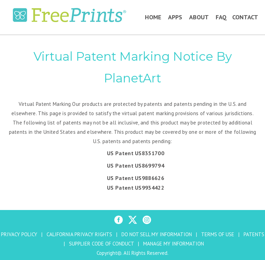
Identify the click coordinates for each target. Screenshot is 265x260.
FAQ (221, 17)
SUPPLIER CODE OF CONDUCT (101, 243)
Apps (175, 17)
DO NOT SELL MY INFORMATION (156, 234)
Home (153, 17)
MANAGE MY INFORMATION (173, 243)
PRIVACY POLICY (19, 234)
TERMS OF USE (217, 234)
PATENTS (254, 234)
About (199, 17)
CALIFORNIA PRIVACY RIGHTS (79, 234)
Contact (245, 17)
